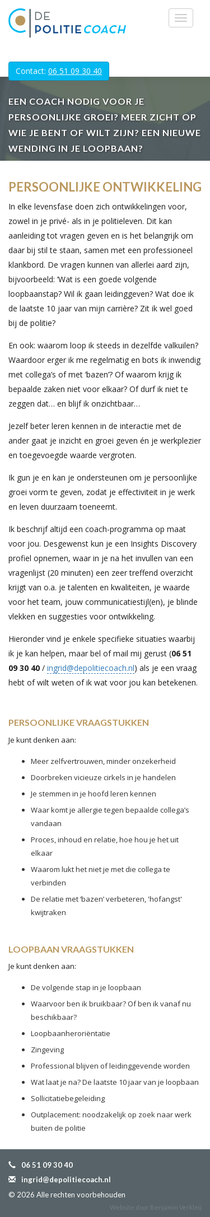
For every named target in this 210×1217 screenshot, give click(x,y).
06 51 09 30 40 (75, 71)
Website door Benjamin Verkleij (156, 1207)
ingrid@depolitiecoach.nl (90, 668)
